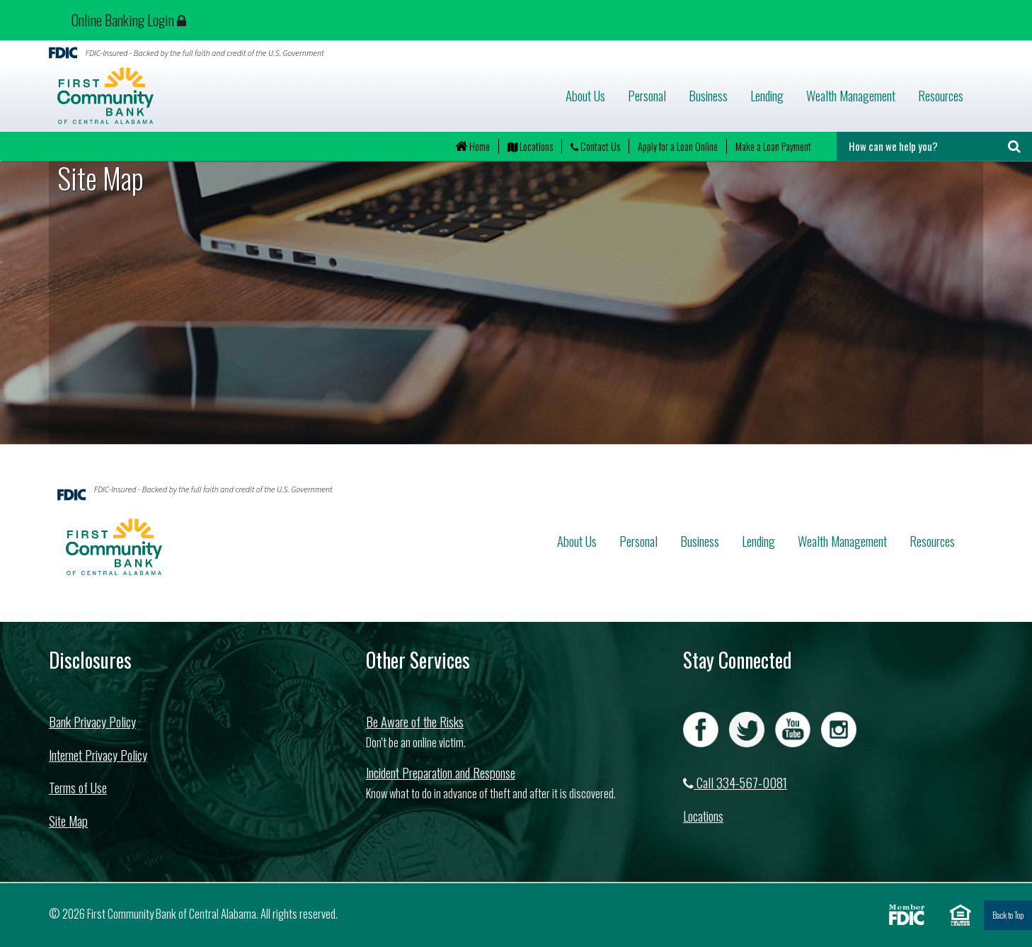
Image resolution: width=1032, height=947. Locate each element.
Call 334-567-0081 (735, 782)
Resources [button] (940, 95)
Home (472, 146)
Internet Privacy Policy (98, 754)
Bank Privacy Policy (92, 721)
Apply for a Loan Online (678, 146)
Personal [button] (647, 95)
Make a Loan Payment (773, 146)
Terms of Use (78, 787)
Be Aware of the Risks (415, 721)
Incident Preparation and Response (440, 772)
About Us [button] (585, 95)
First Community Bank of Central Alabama (188, 95)
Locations (530, 146)
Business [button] (708, 95)
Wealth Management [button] (850, 95)
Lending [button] (767, 95)
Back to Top (1008, 915)
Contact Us (595, 146)
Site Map (68, 820)
